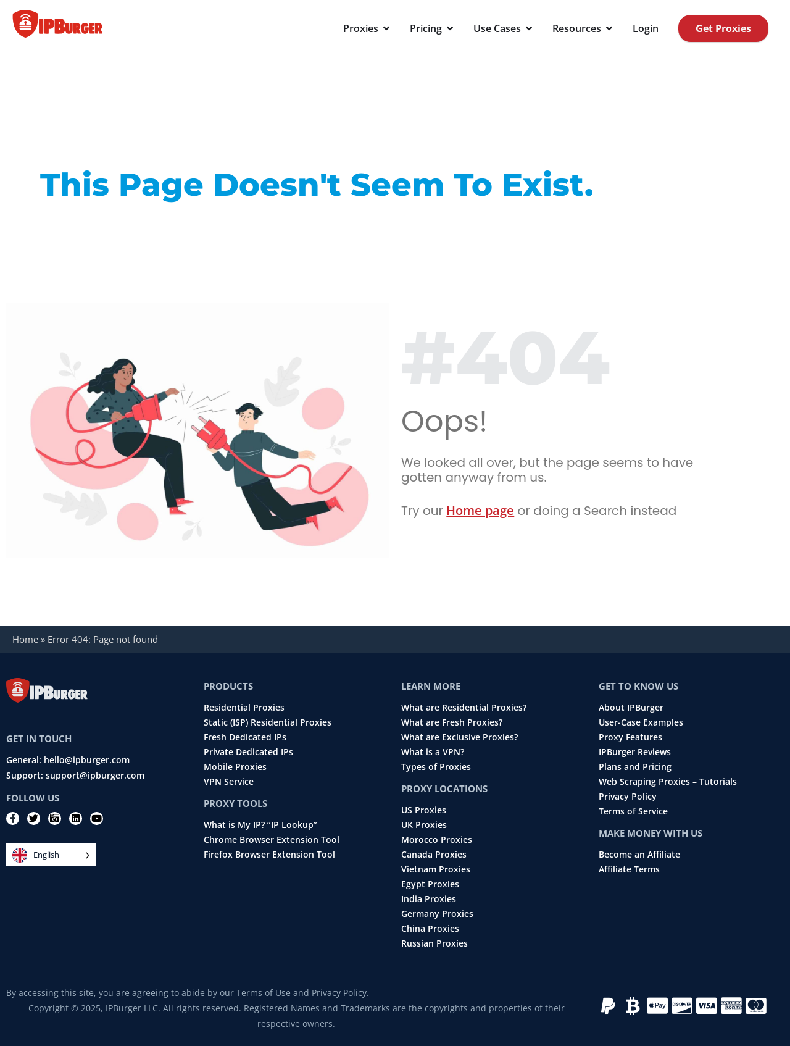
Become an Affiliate (639, 854)
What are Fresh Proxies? (451, 722)
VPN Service (229, 781)
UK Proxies (424, 825)
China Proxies (430, 928)
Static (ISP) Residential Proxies (267, 722)
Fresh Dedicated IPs (245, 737)
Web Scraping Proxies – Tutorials (668, 781)
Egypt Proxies (430, 884)
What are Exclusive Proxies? (459, 737)
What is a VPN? (432, 752)
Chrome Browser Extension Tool (271, 839)
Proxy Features (630, 737)
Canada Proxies (434, 854)
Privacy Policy (628, 796)
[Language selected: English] (51, 854)
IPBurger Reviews (635, 752)
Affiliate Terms (629, 869)
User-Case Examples (641, 722)
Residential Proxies (244, 707)
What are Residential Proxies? (463, 707)
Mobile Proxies (235, 766)
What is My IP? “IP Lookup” (260, 825)
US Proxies (423, 810)
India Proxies (428, 899)
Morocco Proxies (436, 839)
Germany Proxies (437, 913)
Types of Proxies (436, 766)
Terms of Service (633, 811)
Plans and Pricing (635, 766)
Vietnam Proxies (435, 869)
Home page (480, 510)
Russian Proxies (434, 943)
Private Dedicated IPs (248, 752)
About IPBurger (631, 707)
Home (25, 639)
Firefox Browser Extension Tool (269, 854)
